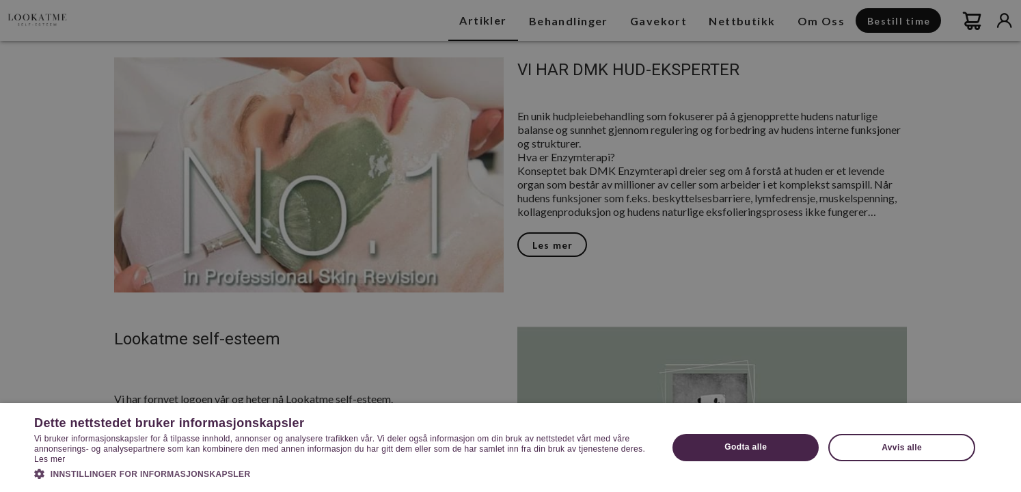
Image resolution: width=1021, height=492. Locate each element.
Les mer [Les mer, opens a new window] (49, 459)
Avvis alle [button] (902, 447)
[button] (341, 473)
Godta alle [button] (745, 447)
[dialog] (510, 246)
